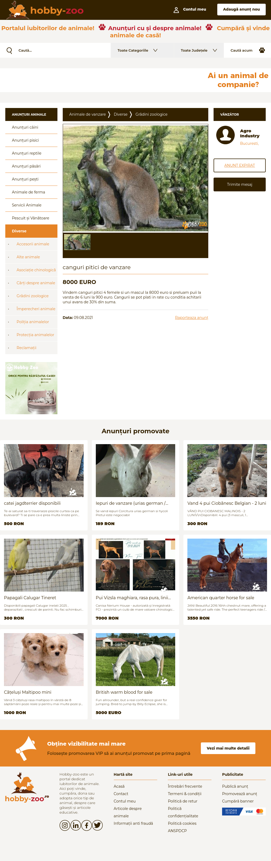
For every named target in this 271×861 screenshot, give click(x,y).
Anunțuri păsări (26, 166)
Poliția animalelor (33, 321)
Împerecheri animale (36, 308)
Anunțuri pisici (25, 140)
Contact (121, 793)
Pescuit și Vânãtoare (30, 218)
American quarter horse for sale (220, 597)
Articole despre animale (128, 812)
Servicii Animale (27, 205)
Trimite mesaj (239, 184)
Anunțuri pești (25, 179)
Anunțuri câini (25, 127)
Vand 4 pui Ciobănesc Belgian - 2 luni (226, 503)
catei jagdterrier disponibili (32, 503)
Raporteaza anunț (191, 317)
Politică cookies (182, 823)
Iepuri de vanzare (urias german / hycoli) (131, 503)
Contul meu (125, 801)
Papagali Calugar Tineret (30, 597)
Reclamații (27, 347)
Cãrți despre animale (36, 283)
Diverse (19, 231)
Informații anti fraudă (133, 823)
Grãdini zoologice (33, 296)
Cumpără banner (238, 801)
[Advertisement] (128, 80)
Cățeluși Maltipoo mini (27, 692)
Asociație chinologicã (36, 270)
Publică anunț (235, 786)
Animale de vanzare (87, 114)
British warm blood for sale (124, 692)
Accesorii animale (33, 244)
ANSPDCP (177, 830)
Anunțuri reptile (26, 153)
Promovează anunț (239, 793)
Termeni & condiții (184, 793)
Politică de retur (182, 801)
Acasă (119, 786)
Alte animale (28, 257)
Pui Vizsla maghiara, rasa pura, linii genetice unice (132, 597)
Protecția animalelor (35, 334)
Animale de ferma (28, 192)
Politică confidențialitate (183, 812)
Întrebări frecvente (185, 786)
